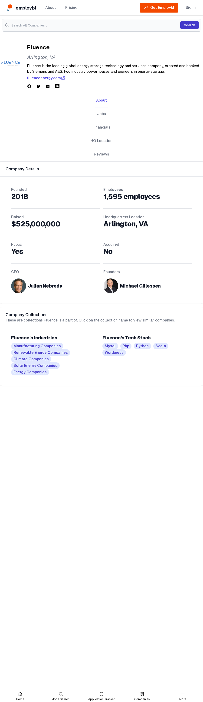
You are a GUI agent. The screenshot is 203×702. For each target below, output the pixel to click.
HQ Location (101, 141)
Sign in (191, 7)
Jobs (101, 114)
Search (189, 25)
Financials (101, 127)
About (50, 7)
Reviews (101, 154)
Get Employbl (159, 7)
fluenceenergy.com (46, 78)
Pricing (71, 7)
